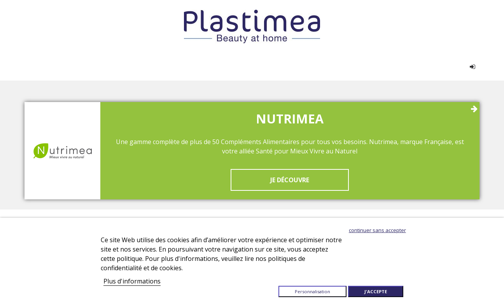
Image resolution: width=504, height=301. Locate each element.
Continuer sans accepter (377, 230)
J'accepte (375, 291)
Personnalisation (312, 291)
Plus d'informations (132, 281)
